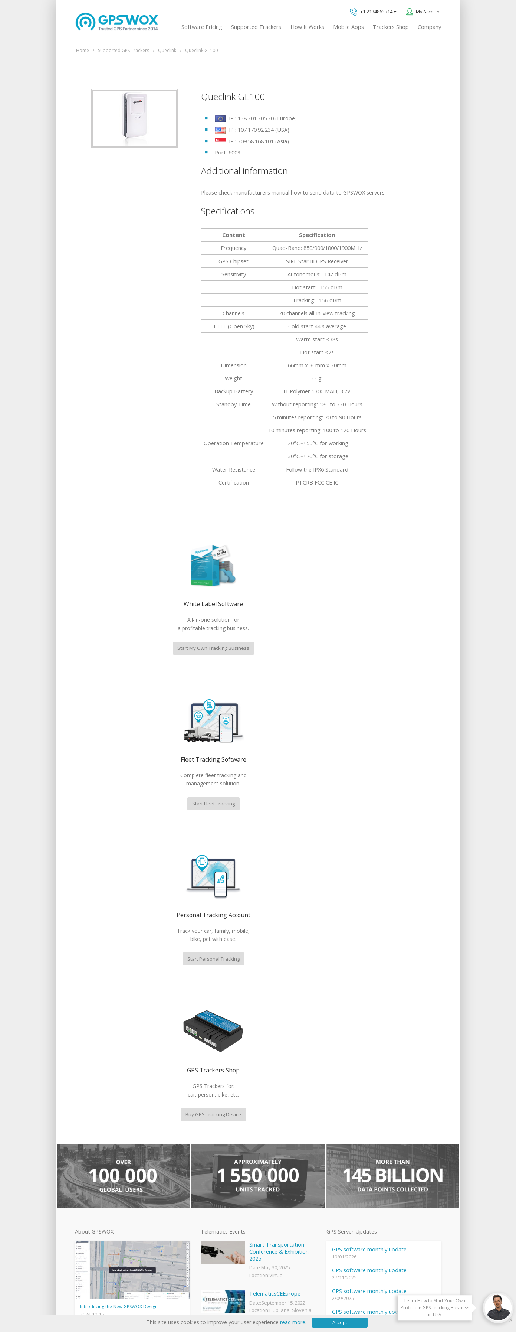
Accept (339, 1322)
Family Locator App (220, 1146)
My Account (428, 11)
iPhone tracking (216, 1208)
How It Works (307, 26)
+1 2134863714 (373, 12)
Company (429, 26)
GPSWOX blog (214, 1109)
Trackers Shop (391, 26)
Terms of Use (130, 1302)
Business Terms (218, 1302)
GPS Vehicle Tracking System (231, 1159)
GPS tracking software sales (389, 1046)
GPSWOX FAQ (214, 1121)
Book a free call (367, 1137)
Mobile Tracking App (221, 1134)
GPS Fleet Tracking (219, 1171)
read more (292, 1322)
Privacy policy (93, 1302)
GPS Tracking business (224, 1183)
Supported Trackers (256, 26)
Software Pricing (201, 26)
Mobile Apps (348, 26)
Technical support (376, 1076)
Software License (172, 1302)
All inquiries (389, 1107)
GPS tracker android (221, 1196)
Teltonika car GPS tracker (227, 1221)
